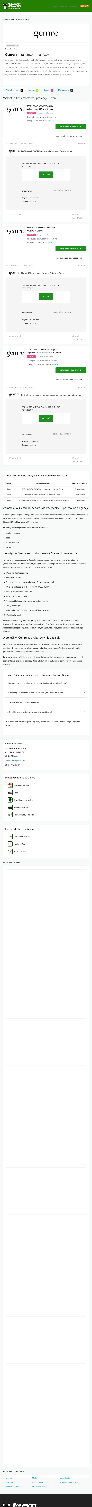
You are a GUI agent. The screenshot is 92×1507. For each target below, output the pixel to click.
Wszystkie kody (14, 90)
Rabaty (48, 90)
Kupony (33, 90)
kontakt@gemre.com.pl (17, 760)
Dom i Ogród (65, 1478)
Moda (34, 1478)
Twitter (80, 218)
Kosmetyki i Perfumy (68, 1482)
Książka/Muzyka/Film (40, 1486)
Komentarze (82, 144)
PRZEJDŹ (46, 175)
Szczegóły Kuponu (62, 190)
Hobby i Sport (37, 1482)
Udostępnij (23, 144)
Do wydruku (65, 90)
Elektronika (8, 1482)
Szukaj (84, 6)
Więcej (51, 120)
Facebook (75, 218)
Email (31, 144)
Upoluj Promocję (70, 126)
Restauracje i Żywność (13, 1486)
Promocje (8, 1478)
